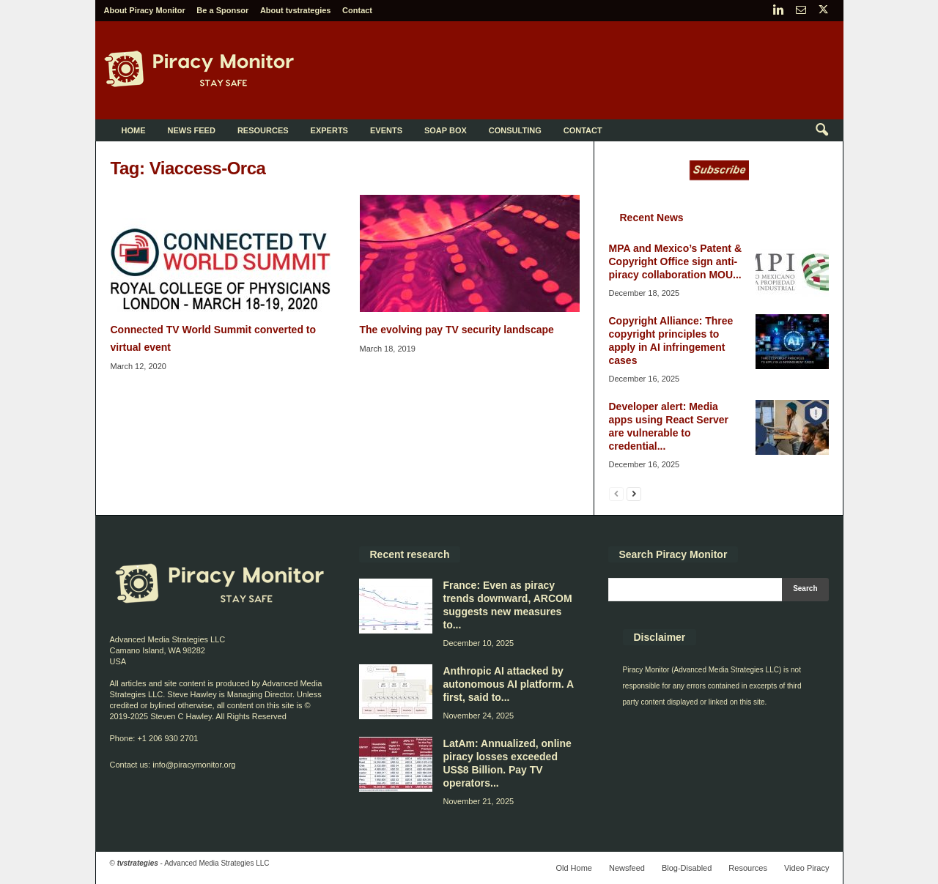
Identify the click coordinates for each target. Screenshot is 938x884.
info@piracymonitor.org (193, 764)
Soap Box (445, 130)
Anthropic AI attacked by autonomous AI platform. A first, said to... (508, 684)
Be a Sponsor (222, 10)
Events (386, 130)
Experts (329, 130)
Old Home (573, 867)
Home (134, 130)
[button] (821, 130)
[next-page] (634, 493)
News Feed (191, 130)
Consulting (515, 130)
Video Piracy (807, 867)
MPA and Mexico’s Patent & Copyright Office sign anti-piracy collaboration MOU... (675, 261)
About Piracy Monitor (144, 10)
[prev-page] (616, 493)
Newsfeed (627, 867)
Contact (357, 10)
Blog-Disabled (687, 867)
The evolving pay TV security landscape (457, 329)
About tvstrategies (295, 10)
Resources (263, 130)
